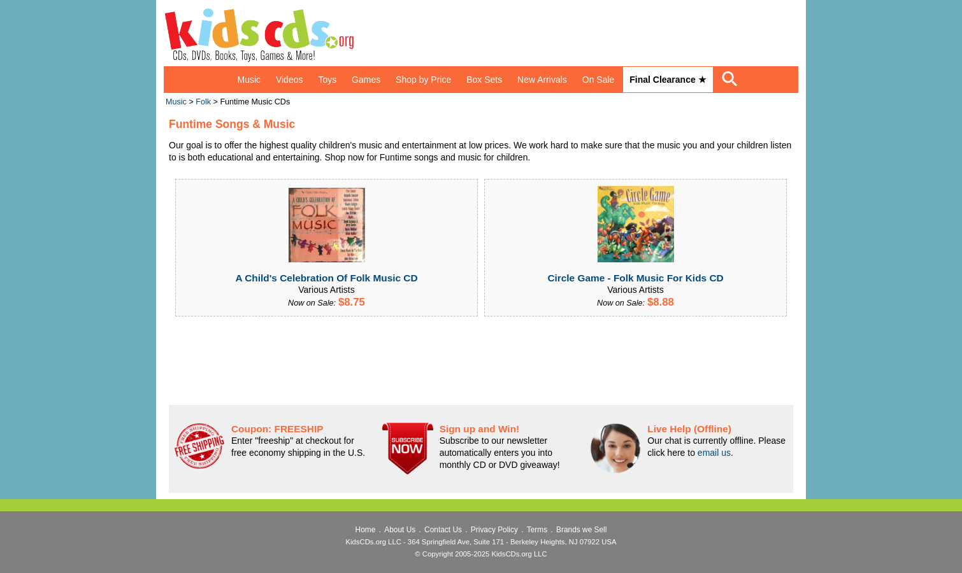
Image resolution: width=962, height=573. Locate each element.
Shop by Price (423, 79)
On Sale (598, 79)
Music (249, 79)
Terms (537, 529)
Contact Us (443, 529)
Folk (203, 101)
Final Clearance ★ (667, 79)
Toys (327, 79)
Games (366, 79)
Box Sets (484, 79)
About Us (399, 529)
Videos (289, 79)
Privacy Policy (494, 529)
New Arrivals (542, 79)
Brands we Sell (581, 529)
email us (714, 453)
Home (365, 529)
